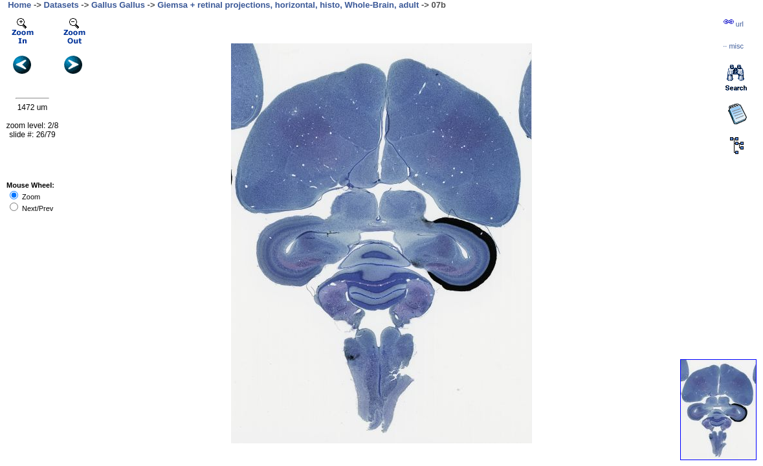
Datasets (61, 5)
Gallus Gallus (118, 5)
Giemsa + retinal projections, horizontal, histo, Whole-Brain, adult (288, 5)
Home (19, 5)
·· (733, 46)
